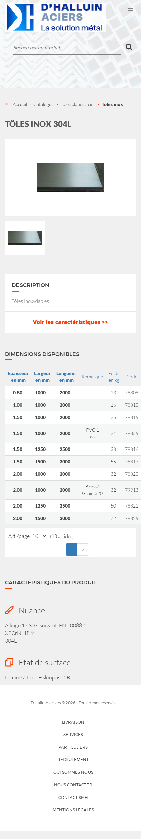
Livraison (73, 722)
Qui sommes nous (73, 772)
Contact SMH (73, 797)
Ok (129, 47)
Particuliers (73, 747)
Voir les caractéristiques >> (70, 322)
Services (73, 734)
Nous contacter (73, 784)
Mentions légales (73, 809)
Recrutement (73, 759)
